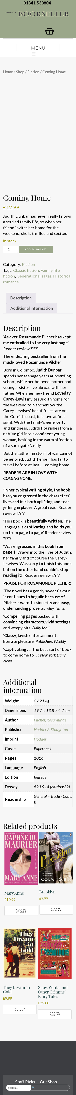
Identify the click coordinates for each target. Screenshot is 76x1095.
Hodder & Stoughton (51, 729)
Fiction (33, 72)
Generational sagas (34, 275)
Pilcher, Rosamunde (50, 719)
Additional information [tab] (31, 308)
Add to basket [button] (21, 910)
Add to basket (36, 249)
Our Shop (48, 1081)
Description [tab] (21, 297)
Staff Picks (25, 1081)
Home (8, 72)
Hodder (40, 738)
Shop (20, 72)
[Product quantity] (10, 249)
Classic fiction (26, 270)
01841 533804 (38, 2)
